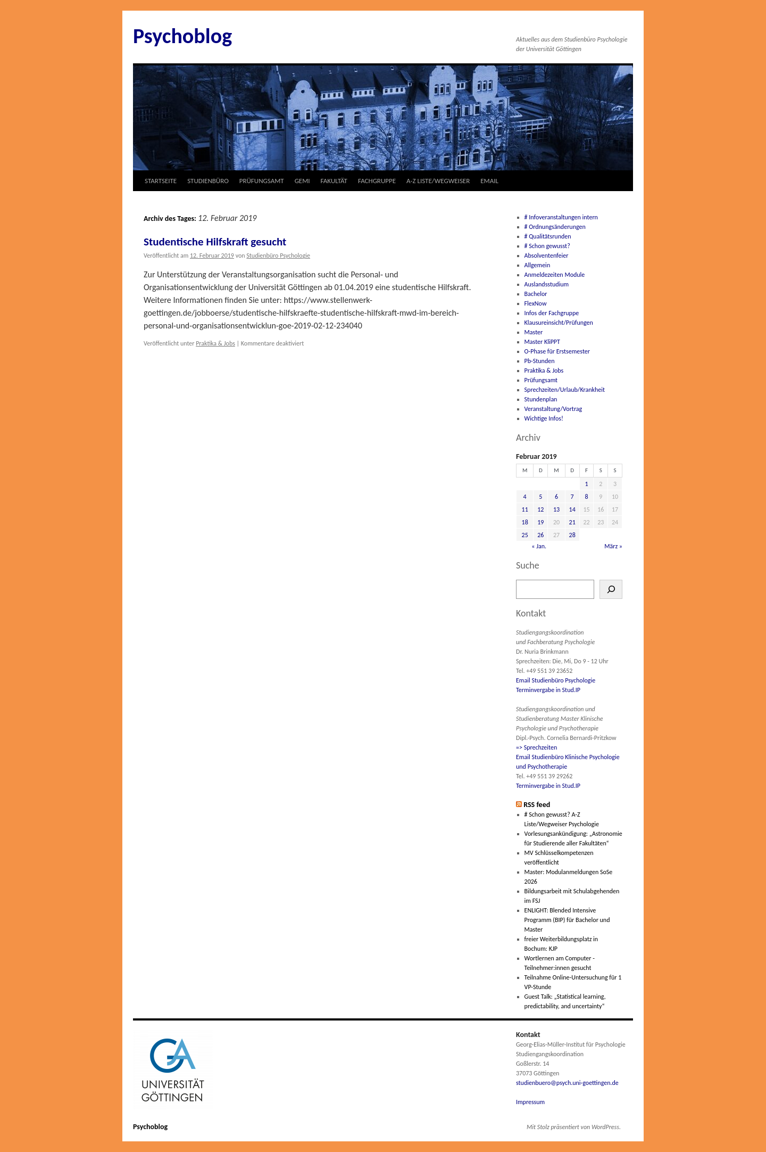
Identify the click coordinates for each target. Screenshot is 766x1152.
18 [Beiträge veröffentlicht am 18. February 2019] (525, 522)
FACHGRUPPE (377, 181)
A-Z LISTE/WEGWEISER (438, 181)
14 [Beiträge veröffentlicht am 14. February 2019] (572, 509)
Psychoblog (182, 36)
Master (533, 332)
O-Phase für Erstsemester (557, 351)
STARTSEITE (161, 181)
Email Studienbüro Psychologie (555, 680)
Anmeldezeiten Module (554, 274)
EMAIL (489, 181)
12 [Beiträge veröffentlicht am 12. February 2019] (540, 509)
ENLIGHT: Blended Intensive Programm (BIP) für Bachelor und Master (567, 920)
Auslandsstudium (546, 284)
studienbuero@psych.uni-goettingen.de (567, 1083)
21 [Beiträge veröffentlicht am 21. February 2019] (572, 522)
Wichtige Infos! (543, 418)
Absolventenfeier (546, 255)
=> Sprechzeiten (536, 747)
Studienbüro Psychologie (278, 255)
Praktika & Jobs (215, 343)
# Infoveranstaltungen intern (561, 217)
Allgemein (537, 265)
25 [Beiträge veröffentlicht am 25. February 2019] (525, 535)
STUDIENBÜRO (208, 181)
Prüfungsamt (541, 380)
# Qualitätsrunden (547, 236)
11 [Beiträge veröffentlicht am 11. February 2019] (525, 509)
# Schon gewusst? (547, 246)
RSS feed (536, 804)
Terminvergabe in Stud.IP (548, 690)
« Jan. (538, 546)
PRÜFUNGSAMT (261, 181)
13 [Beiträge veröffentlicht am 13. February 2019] (556, 509)
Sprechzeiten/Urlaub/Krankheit (564, 389)
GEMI (302, 181)
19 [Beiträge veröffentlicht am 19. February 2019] (540, 522)
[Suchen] (611, 589)
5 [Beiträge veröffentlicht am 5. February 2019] (540, 496)
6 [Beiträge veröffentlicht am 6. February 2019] (556, 496)
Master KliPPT (542, 341)
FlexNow (535, 303)
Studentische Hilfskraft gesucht (215, 242)
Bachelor (535, 294)
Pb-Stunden (539, 361)
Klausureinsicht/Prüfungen (558, 322)
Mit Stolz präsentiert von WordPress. (574, 1127)
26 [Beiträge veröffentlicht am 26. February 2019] (540, 535)
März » (613, 546)
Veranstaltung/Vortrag (553, 409)
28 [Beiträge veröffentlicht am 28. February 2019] (572, 535)
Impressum (530, 1102)
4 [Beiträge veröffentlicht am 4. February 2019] (525, 496)
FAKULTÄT (334, 181)
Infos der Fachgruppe (551, 313)
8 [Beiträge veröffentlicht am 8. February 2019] (586, 496)
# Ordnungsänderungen (555, 227)
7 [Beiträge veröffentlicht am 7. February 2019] (572, 496)
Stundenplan (540, 399)
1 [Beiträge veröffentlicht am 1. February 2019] (586, 484)
